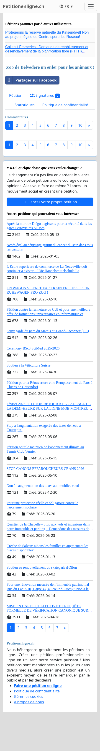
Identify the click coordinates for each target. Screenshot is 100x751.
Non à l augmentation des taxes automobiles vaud (43, 486)
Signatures (45, 95)
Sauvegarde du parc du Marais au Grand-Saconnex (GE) (48, 331)
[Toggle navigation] (91, 6)
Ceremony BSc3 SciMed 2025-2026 (33, 348)
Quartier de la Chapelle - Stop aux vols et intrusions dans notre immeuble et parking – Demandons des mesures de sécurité (48, 528)
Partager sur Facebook (30, 80)
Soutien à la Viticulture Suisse (29, 365)
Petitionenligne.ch (23, 6)
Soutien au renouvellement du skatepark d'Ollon (42, 567)
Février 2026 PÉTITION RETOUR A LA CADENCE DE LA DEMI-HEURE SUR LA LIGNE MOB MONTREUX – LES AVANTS (49, 408)
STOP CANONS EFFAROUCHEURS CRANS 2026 (45, 469)
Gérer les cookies (28, 696)
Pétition (15, 95)
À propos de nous (29, 701)
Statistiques (22, 104)
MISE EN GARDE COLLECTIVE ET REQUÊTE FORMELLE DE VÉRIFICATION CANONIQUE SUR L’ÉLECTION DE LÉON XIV (47, 610)
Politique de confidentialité (65, 104)
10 (80, 125)
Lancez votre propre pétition (50, 201)
